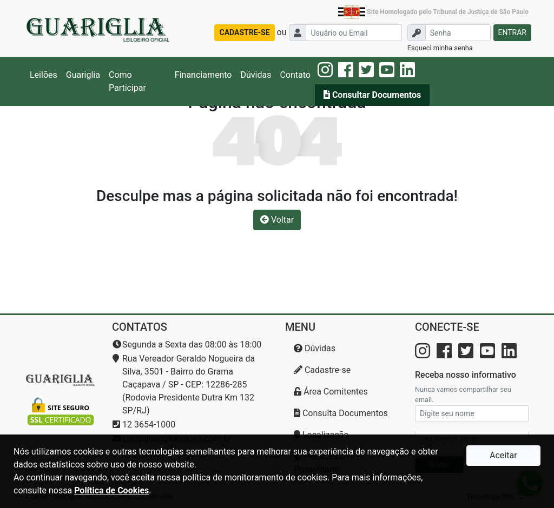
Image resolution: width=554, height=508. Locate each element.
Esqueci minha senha (440, 48)
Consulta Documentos (341, 413)
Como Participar (127, 81)
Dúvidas (255, 75)
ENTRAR (512, 32)
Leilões (43, 75)
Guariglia (83, 75)
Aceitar (503, 455)
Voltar (277, 220)
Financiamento (203, 75)
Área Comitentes (331, 391)
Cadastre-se (322, 370)
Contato (295, 75)
